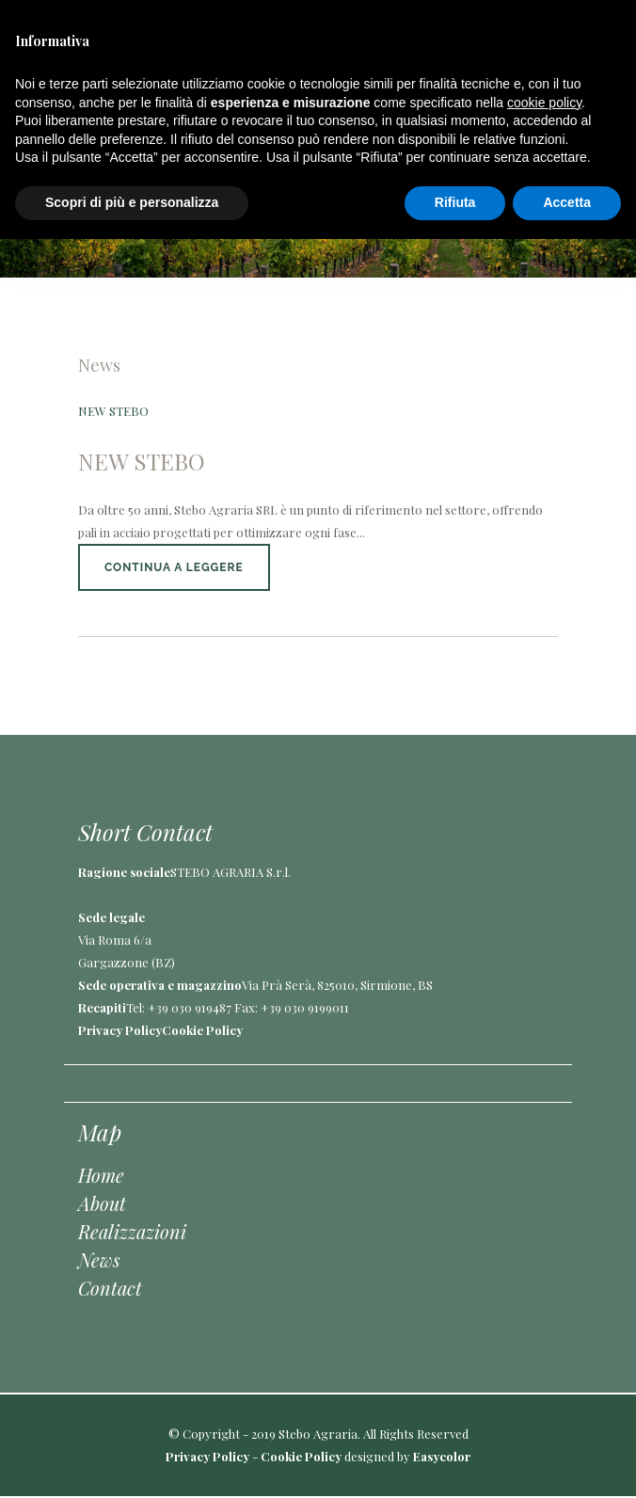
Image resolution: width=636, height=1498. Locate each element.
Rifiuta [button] (455, 202)
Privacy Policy (120, 1030)
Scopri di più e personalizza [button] (131, 202)
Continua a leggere (174, 567)
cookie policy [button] (544, 102)
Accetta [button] (567, 202)
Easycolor (441, 1456)
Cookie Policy (202, 1030)
